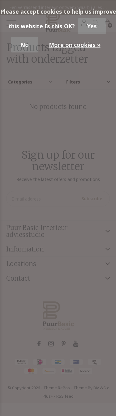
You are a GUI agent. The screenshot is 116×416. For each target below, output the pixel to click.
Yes (92, 26)
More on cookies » (75, 44)
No (24, 44)
